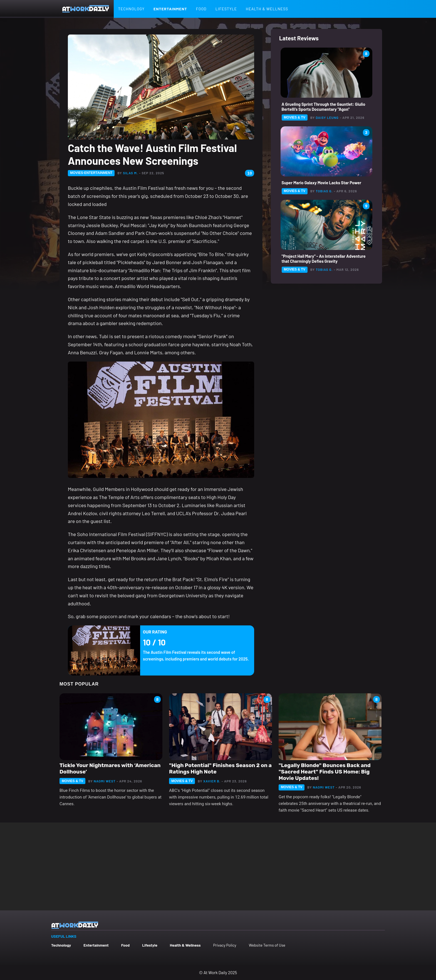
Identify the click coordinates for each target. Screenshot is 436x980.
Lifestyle (226, 8)
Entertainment (170, 8)
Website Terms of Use (267, 945)
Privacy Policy (224, 945)
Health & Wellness (267, 8)
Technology (131, 8)
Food (201, 8)
